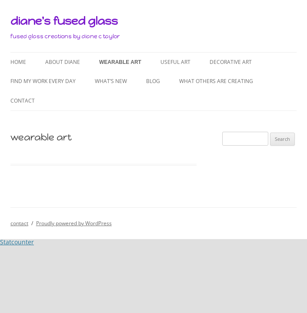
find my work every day (43, 81)
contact (22, 100)
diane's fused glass (64, 21)
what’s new (111, 81)
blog (153, 81)
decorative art (231, 62)
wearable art (120, 62)
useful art (175, 62)
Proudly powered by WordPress (74, 223)
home (18, 62)
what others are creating (216, 81)
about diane (62, 62)
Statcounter (17, 242)
